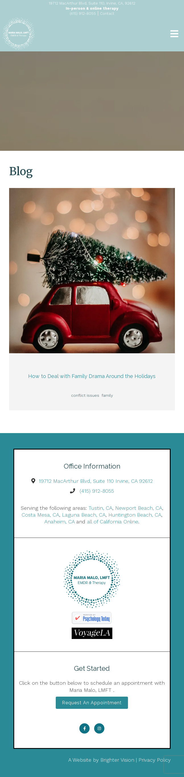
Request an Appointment (92, 702)
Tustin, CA (100, 508)
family (107, 395)
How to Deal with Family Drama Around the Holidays (92, 376)
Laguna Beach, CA (84, 515)
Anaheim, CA (59, 522)
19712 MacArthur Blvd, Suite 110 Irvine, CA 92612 (96, 481)
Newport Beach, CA (138, 508)
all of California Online (112, 522)
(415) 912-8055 (97, 491)
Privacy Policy (154, 760)
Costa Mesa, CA (40, 515)
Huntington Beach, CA (134, 515)
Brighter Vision (117, 760)
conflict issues (85, 395)
